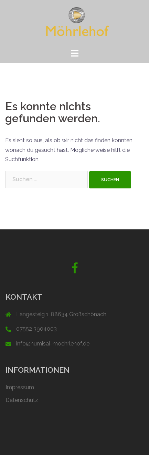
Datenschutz (22, 400)
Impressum (20, 387)
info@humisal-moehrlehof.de (52, 343)
